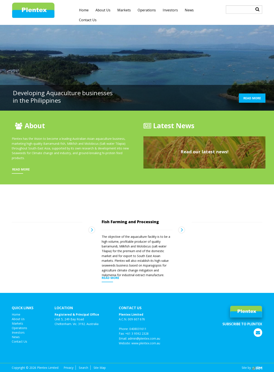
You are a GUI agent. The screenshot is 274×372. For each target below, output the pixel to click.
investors (170, 10)
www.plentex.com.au (145, 343)
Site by (252, 368)
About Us (102, 10)
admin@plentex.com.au (144, 338)
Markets (124, 10)
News (189, 10)
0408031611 (137, 329)
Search (83, 368)
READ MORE (252, 98)
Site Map (100, 368)
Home (84, 10)
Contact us (88, 20)
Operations (147, 10)
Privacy (68, 368)
